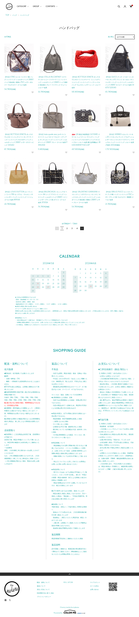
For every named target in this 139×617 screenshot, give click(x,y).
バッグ (14, 15)
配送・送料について (43, 582)
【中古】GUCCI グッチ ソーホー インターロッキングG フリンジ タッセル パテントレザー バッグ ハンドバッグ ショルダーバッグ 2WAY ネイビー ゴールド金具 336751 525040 (119, 82)
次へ (82, 228)
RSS (65, 582)
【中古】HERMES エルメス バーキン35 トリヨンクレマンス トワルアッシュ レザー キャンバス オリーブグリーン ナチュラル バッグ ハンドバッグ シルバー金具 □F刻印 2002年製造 (119, 140)
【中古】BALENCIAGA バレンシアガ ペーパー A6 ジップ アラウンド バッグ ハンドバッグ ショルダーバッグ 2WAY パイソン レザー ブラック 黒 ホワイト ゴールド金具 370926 (52, 197)
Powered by (69, 612)
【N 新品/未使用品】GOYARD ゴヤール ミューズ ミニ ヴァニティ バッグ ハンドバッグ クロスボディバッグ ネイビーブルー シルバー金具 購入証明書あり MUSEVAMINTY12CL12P (86, 140)
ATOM (70, 582)
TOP (7, 15)
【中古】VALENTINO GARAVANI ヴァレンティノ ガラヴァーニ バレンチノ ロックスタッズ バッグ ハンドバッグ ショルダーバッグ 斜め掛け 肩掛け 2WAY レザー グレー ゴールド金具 (86, 197)
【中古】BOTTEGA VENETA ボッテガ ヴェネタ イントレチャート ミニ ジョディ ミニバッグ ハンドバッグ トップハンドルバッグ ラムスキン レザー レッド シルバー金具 (86, 82)
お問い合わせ (94, 589)
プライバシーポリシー (44, 596)
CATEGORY (21, 6)
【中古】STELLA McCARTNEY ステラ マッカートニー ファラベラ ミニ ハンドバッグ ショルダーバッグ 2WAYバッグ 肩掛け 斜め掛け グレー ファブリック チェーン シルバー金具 (52, 82)
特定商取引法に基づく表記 (45, 593)
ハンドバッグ (24, 15)
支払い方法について (43, 589)
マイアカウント (95, 582)
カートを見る (94, 586)
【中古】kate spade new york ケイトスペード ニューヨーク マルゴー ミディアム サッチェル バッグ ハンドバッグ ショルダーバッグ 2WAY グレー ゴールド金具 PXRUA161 (52, 140)
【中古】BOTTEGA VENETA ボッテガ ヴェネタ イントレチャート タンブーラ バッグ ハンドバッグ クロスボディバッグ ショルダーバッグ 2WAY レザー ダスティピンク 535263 (19, 140)
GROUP (36, 6)
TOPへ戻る (69, 574)
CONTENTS (50, 6)
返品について (41, 586)
